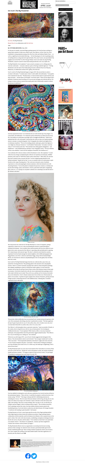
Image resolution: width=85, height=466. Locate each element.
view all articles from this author (14, 450)
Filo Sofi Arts (29, 43)
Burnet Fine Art (12, 43)
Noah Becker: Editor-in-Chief (42, 461)
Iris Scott (10, 40)
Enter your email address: (61, 1)
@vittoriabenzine (47, 445)
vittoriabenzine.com (35, 446)
